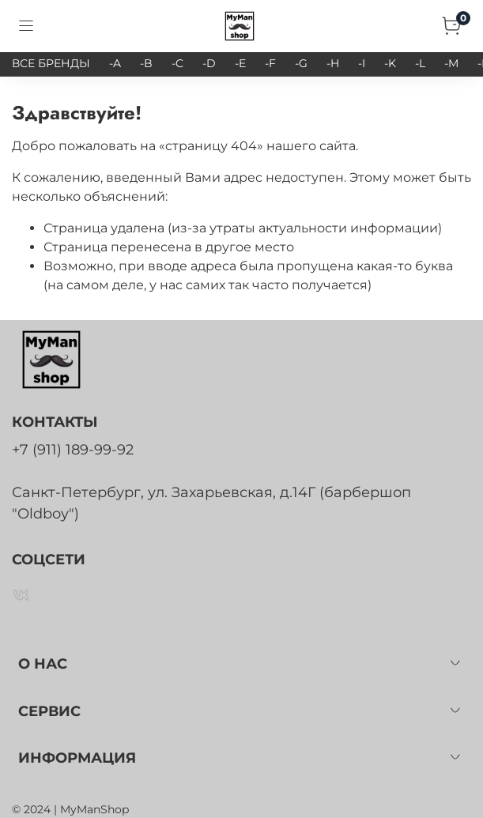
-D (209, 63)
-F (270, 63)
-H (332, 63)
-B (146, 63)
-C (177, 63)
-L (420, 63)
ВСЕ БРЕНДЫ (51, 63)
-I (361, 63)
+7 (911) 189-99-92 (73, 449)
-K (390, 63)
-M (451, 63)
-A (115, 63)
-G (301, 63)
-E (240, 63)
